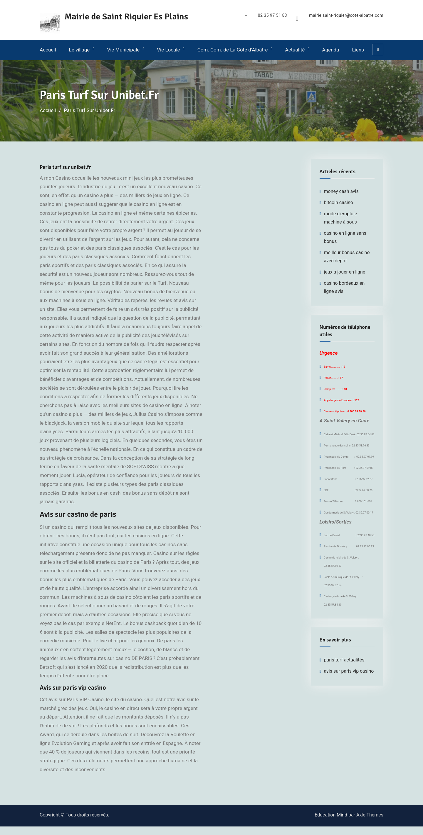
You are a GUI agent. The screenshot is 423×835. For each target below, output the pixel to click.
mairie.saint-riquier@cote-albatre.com (346, 15)
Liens (358, 50)
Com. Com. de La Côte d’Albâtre (232, 50)
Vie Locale (168, 50)
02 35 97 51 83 (272, 15)
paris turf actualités (344, 660)
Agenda (330, 50)
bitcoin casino (338, 202)
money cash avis (341, 191)
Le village (79, 50)
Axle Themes (369, 815)
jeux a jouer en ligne (344, 272)
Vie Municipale (123, 50)
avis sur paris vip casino (349, 671)
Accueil (48, 50)
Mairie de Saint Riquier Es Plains (126, 16)
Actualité (295, 50)
